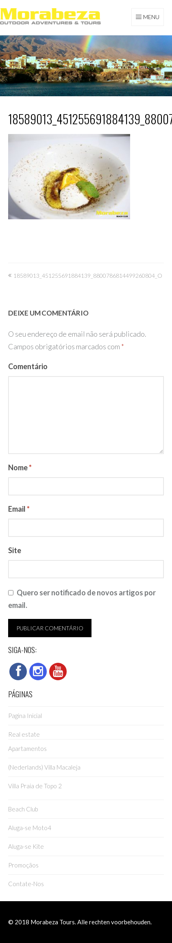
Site (14, 550)
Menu (151, 16)
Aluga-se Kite (26, 846)
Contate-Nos (26, 883)
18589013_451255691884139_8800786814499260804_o (87, 275)
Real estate (24, 734)
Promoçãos (23, 865)
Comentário (28, 366)
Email (19, 508)
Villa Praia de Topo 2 (35, 785)
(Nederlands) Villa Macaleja (44, 767)
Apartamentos (27, 748)
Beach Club (23, 809)
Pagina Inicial (25, 715)
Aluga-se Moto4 (29, 827)
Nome (20, 467)
